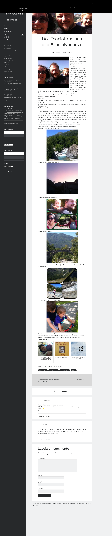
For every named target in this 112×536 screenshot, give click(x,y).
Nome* (40, 475)
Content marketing (8, 58)
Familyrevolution (53, 370)
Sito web (40, 488)
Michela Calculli (14, 14)
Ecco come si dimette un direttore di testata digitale (49, 380)
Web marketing (7, 71)
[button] (92, 3)
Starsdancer (46, 400)
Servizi (6, 28)
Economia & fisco (7, 60)
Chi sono (6, 26)
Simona (44, 425)
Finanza (5, 62)
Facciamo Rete (42, 370)
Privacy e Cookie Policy (9, 48)
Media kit (6, 37)
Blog (5, 34)
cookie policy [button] (24, 8)
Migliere (53, 126)
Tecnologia (6, 69)
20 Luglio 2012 (68, 52)
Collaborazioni (8, 31)
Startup (5, 67)
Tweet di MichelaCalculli (9, 174)
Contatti (6, 40)
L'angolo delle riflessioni (54, 366)
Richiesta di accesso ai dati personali (11, 50)
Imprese (5, 64)
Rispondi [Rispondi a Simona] (48, 439)
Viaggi (73, 370)
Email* (40, 482)
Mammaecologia (65, 370)
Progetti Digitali (7, 66)
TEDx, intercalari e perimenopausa (11, 80)
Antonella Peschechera (57, 111)
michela (59, 52)
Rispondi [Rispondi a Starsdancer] (48, 416)
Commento (41, 458)
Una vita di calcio (81, 379)
